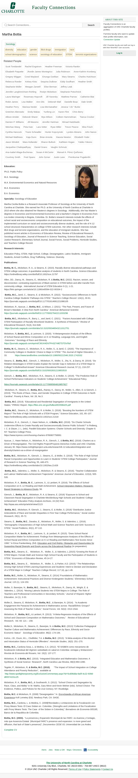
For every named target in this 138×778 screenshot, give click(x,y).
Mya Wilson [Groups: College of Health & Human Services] (47, 117)
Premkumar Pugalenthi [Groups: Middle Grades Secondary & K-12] (79, 157)
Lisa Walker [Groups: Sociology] (27, 102)
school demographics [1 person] (15, 54)
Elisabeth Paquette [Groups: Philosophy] (14, 71)
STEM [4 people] (69, 54)
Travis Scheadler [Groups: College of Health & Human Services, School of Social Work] (33, 132)
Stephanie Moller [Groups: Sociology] (13, 87)
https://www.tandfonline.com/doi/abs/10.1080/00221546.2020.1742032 (48, 355)
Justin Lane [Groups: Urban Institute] (59, 157)
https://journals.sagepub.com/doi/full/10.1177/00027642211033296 (36, 313)
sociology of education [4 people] (51, 54)
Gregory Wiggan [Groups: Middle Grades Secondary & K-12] (13, 77)
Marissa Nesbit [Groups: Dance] (29, 107)
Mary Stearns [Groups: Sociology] (68, 77)
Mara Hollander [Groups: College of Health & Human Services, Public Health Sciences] (30, 142)
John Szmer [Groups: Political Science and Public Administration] (44, 157)
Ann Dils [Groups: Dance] (40, 102)
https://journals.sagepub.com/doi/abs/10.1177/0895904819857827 (35, 384)
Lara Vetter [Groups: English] (41, 127)
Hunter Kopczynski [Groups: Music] (54, 132)
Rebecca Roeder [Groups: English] (13, 81)
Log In (119, 53)
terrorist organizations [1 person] (86, 54)
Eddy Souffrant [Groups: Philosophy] (67, 81)
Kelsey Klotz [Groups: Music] (31, 81)
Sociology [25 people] (10, 44)
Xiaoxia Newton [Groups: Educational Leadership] (63, 137)
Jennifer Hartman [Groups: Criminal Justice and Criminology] (50, 122)
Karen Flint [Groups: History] (63, 112)
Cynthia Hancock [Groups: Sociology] (13, 132)
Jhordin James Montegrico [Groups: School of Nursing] (39, 71)
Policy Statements (92, 769)
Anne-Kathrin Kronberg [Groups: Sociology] (85, 71)
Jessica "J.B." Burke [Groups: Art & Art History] (70, 107)
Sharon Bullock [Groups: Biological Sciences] (48, 142)
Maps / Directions (74, 750)
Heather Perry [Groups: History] (12, 107)
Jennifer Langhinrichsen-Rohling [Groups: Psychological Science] (20, 92)
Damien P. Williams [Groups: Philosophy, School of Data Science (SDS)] (14, 122)
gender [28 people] (33, 49)
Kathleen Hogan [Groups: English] (67, 142)
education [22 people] (21, 49)
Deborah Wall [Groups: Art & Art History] (54, 102)
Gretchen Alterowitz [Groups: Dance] (14, 112)
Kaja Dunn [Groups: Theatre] (31, 137)
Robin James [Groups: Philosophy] (11, 102)
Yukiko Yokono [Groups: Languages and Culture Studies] (85, 142)
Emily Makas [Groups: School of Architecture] (34, 112)
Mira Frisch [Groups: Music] (87, 127)
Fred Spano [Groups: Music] (29, 157)
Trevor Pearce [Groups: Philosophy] (71, 127)
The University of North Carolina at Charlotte (69, 763)
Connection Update (112, 39)
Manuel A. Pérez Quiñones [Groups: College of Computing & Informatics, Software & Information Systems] (70, 152)
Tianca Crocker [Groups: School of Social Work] (87, 117)
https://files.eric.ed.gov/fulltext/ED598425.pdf (49, 405)
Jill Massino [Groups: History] (33, 122)
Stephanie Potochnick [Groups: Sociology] (70, 92)
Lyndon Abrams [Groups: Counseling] (74, 132)
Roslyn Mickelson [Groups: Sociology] (48, 92)
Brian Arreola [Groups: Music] (46, 137)
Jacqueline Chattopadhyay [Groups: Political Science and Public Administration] (18, 147)
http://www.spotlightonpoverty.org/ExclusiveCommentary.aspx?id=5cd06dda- (41, 674)
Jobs (50, 750)
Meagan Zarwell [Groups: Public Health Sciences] (33, 87)
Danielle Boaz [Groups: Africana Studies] (71, 102)
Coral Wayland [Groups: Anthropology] (32, 77)
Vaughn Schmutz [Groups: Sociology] (59, 147)
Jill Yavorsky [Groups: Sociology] (52, 97)
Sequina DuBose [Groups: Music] (49, 81)
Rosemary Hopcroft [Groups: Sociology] (33, 97)
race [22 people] (72, 49)
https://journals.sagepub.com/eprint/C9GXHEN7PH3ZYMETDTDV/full (37, 343)
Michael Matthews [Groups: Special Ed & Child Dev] (14, 137)
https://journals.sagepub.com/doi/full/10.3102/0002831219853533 (35, 370)
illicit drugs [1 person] (46, 49)
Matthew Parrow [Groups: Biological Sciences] (69, 97)
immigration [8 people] (60, 49)
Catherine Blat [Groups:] (87, 97)
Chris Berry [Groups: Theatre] (78, 112)
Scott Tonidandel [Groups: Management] (13, 66)
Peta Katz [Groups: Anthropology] (28, 127)
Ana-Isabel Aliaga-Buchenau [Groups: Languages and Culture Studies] (19, 152)
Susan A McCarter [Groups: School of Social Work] (45, 152)
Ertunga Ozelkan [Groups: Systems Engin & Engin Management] (50, 77)
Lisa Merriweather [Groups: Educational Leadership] (48, 107)
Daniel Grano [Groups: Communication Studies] (40, 147)
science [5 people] (33, 54)
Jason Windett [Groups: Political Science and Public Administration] (12, 142)
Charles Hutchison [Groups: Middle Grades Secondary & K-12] (87, 77)
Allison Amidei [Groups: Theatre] (12, 117)
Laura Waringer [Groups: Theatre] (12, 97)
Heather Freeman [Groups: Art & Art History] (53, 66)
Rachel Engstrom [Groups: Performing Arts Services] (33, 66)
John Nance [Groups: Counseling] (91, 132)
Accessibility (92, 750)
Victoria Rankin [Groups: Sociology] (72, 66)
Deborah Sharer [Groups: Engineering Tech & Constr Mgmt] (30, 117)
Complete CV (10, 730)
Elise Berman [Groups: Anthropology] (50, 87)
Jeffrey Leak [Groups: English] (66, 87)
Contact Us (107, 769)
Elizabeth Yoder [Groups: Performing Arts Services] (81, 137)
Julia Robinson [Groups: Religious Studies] (63, 71)
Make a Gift (60, 750)
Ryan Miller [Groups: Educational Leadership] (56, 127)
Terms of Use (75, 769)
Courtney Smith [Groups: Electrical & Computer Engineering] (12, 157)
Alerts (43, 750)
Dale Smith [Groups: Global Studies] (86, 102)
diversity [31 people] (9, 49)
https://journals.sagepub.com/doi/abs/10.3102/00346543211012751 (37, 328)
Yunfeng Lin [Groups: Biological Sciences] (49, 112)
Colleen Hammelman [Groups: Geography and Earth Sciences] (66, 117)
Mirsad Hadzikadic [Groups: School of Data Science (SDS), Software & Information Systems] (71, 122)
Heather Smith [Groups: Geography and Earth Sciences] (85, 81)
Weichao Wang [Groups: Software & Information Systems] (12, 127)
